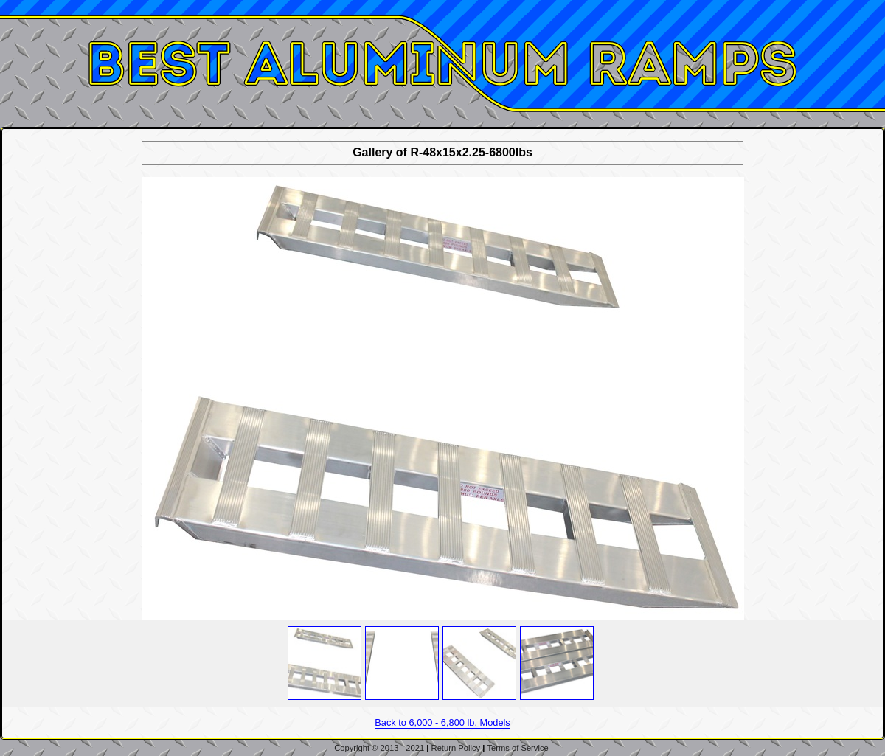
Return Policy (456, 747)
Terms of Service (517, 747)
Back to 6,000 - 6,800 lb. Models (442, 722)
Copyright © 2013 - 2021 (379, 747)
